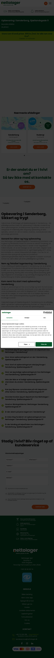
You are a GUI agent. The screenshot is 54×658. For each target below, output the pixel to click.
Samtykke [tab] (9, 317)
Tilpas (27, 344)
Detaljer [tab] (27, 317)
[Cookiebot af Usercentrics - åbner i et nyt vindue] (44, 312)
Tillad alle (44, 344)
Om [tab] (44, 317)
